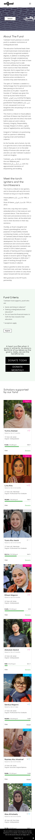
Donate (10, 18)
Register (7, 331)
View (6, 450)
